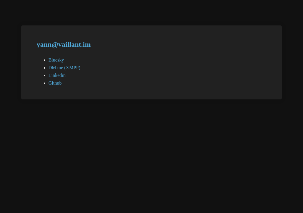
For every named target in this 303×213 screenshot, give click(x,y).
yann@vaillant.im (64, 44)
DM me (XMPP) (64, 67)
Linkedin (57, 75)
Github (55, 82)
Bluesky (56, 59)
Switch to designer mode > (267, 13)
